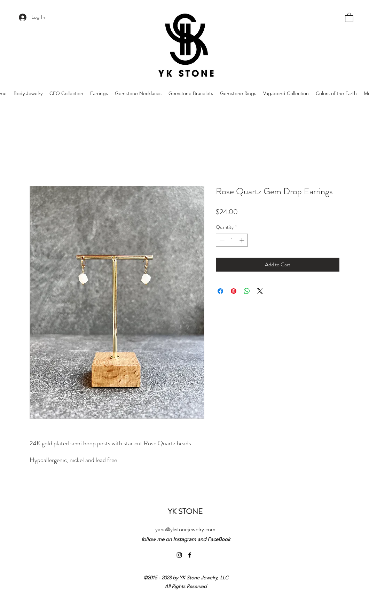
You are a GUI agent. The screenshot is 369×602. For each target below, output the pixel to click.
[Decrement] (221, 240)
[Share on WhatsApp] (247, 291)
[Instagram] (179, 555)
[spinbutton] (232, 240)
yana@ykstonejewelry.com (185, 529)
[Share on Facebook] (220, 291)
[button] (349, 17)
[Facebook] (189, 555)
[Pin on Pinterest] (233, 291)
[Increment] (242, 240)
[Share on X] (260, 291)
